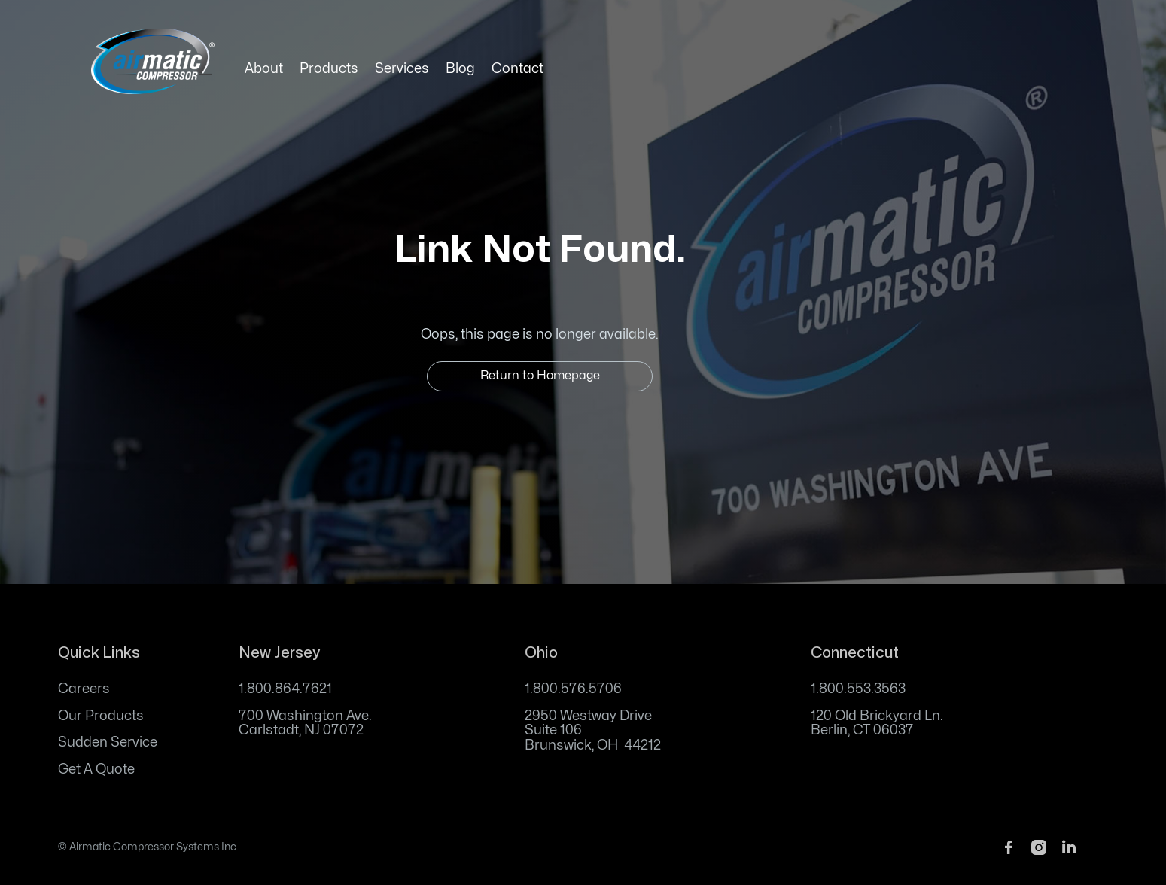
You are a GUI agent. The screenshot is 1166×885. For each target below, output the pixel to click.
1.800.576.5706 (573, 689)
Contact (517, 68)
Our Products (101, 716)
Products (329, 68)
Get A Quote (96, 769)
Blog (460, 68)
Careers (84, 689)
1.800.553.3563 (858, 689)
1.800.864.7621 (285, 689)
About (264, 68)
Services (402, 68)
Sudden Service (107, 742)
